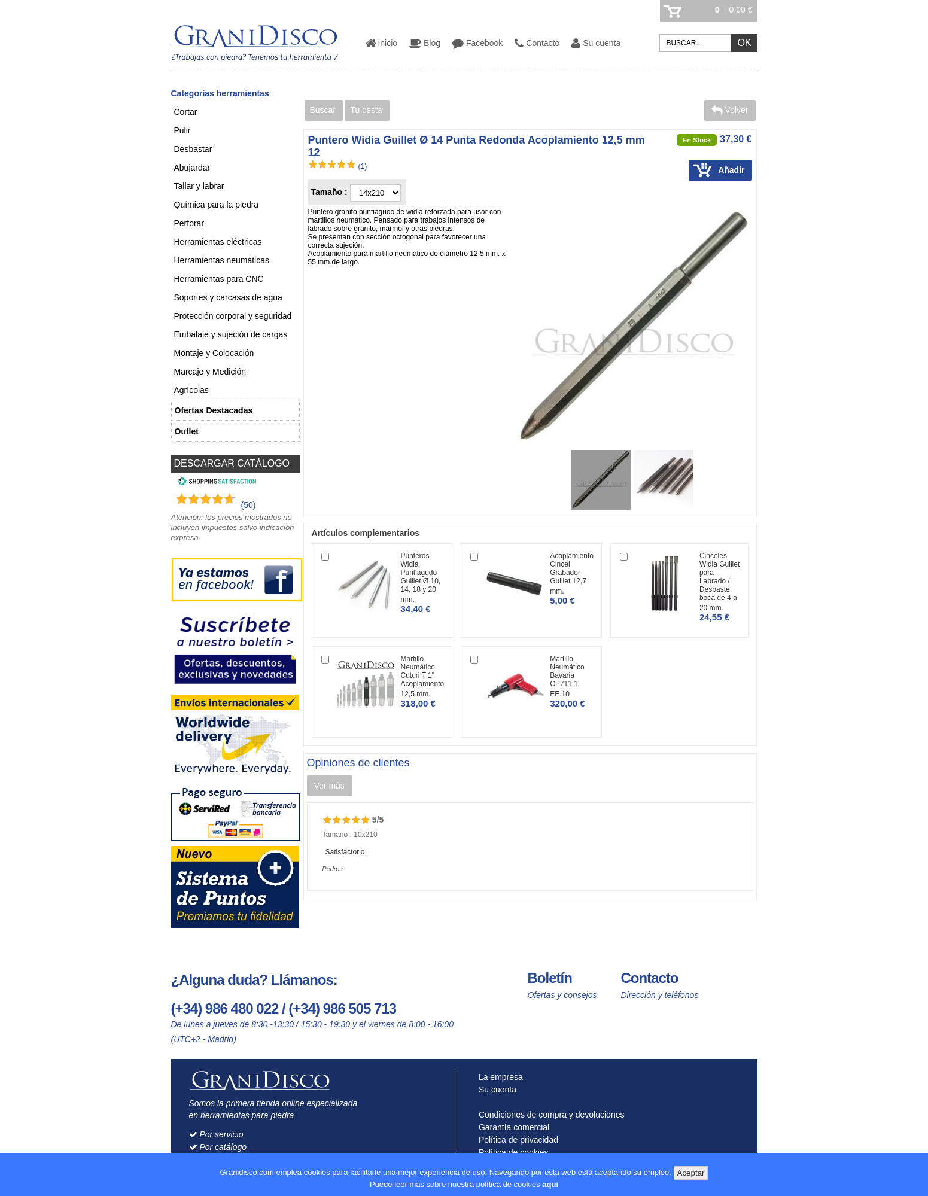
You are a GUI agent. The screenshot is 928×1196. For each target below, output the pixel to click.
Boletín (550, 978)
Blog (424, 43)
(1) (362, 166)
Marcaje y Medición (210, 371)
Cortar (185, 112)
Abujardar (192, 167)
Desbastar (193, 149)
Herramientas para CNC (219, 279)
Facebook (477, 43)
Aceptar (691, 1172)
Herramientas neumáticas (222, 260)
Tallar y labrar (199, 186)
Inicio (382, 43)
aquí (550, 1184)
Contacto (537, 43)
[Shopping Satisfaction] (215, 483)
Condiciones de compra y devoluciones (548, 1114)
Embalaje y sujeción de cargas (231, 334)
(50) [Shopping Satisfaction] (248, 505)
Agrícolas (191, 390)
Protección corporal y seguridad (233, 316)
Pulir (182, 130)
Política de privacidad (515, 1140)
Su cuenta (595, 43)
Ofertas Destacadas (214, 410)
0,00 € (741, 9)
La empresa (498, 1077)
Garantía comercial (511, 1127)
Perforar (189, 223)
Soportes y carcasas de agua (228, 297)
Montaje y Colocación (214, 353)
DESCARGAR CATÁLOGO (232, 463)
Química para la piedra (216, 204)
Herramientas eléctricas (218, 241)
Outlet (187, 431)
